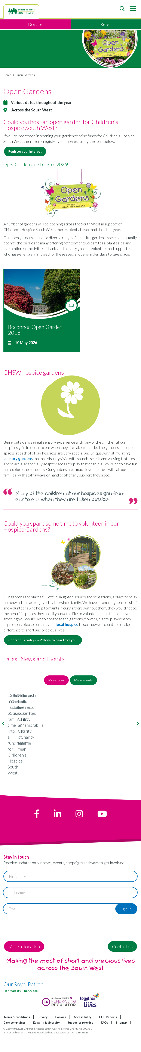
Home (7, 75)
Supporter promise (80, 1039)
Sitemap (121, 1039)
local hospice (67, 624)
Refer (105, 24)
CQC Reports (108, 1033)
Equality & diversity (46, 1039)
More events (83, 680)
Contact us (122, 963)
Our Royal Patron (23, 1001)
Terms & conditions (16, 1033)
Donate (35, 24)
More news (56, 680)
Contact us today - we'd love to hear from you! (43, 640)
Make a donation (24, 963)
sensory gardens (18, 458)
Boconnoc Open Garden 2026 (35, 330)
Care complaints (14, 1039)
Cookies (60, 1033)
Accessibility (82, 1033)
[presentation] (35, 944)
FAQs (104, 1039)
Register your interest (25, 151)
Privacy (42, 1033)
